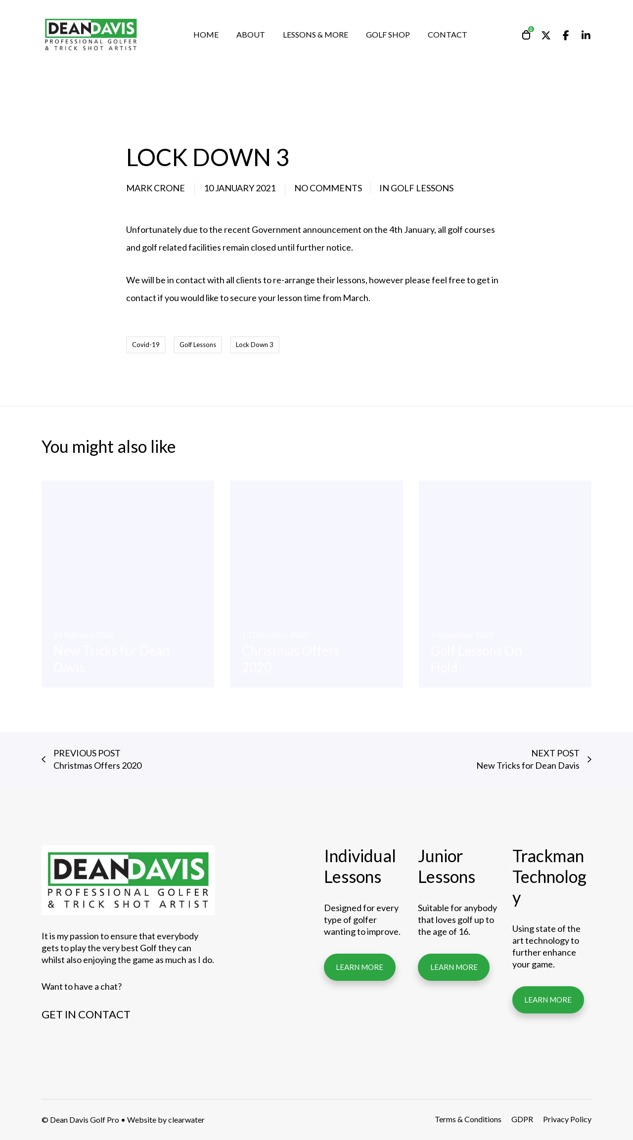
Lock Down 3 (254, 345)
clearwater (186, 1119)
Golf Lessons (422, 187)
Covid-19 (146, 345)
